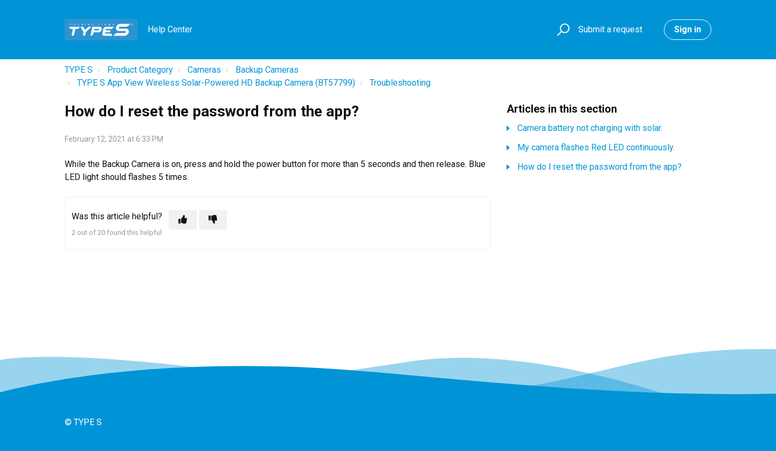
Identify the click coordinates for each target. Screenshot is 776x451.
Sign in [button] (687, 29)
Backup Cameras (267, 70)
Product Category (140, 70)
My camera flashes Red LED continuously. (596, 147)
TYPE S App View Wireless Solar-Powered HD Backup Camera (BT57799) (216, 83)
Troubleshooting (400, 83)
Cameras (204, 70)
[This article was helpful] (183, 220)
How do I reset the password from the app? (599, 167)
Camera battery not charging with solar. (589, 128)
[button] (562, 30)
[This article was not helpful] (213, 220)
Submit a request (610, 29)
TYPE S (79, 70)
